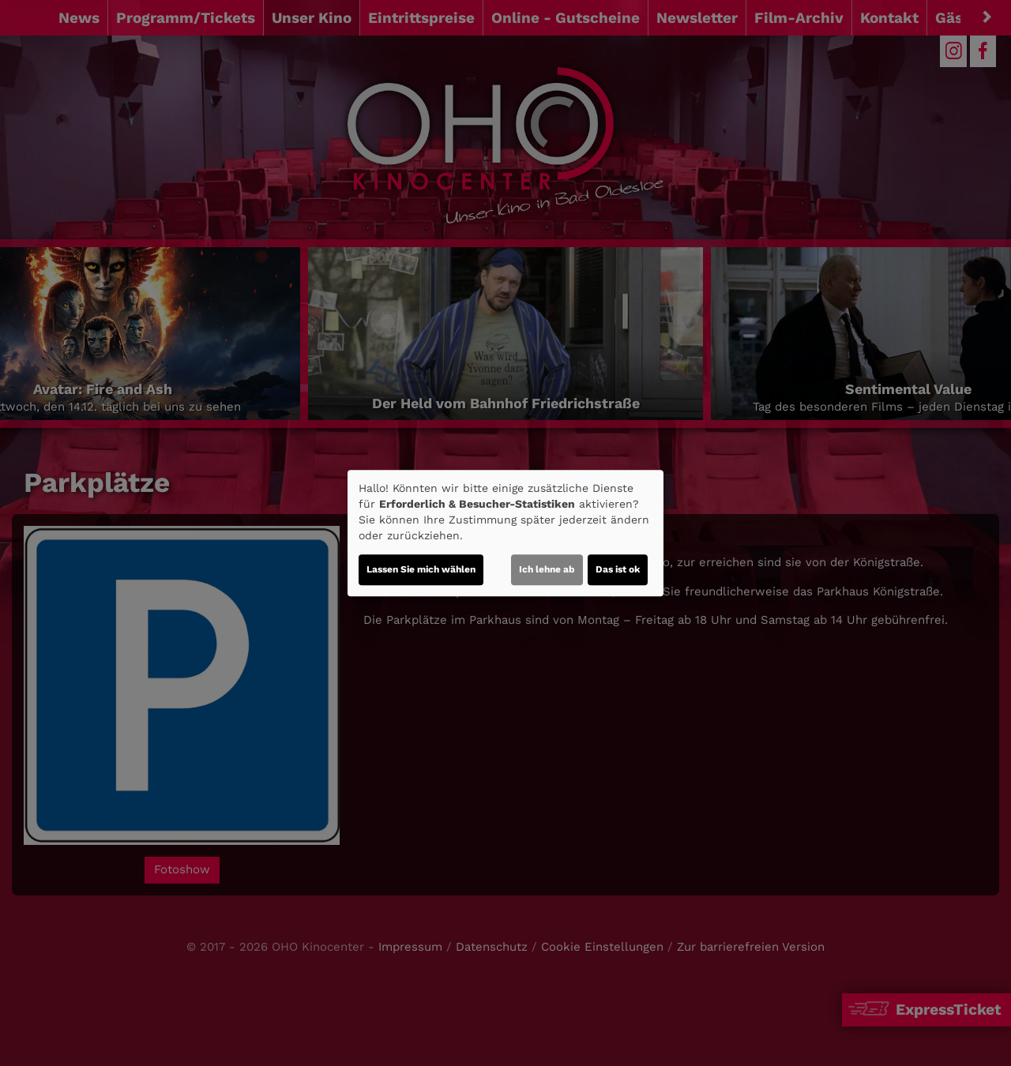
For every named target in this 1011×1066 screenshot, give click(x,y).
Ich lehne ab (547, 569)
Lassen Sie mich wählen (420, 569)
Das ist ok (618, 569)
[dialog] (505, 533)
